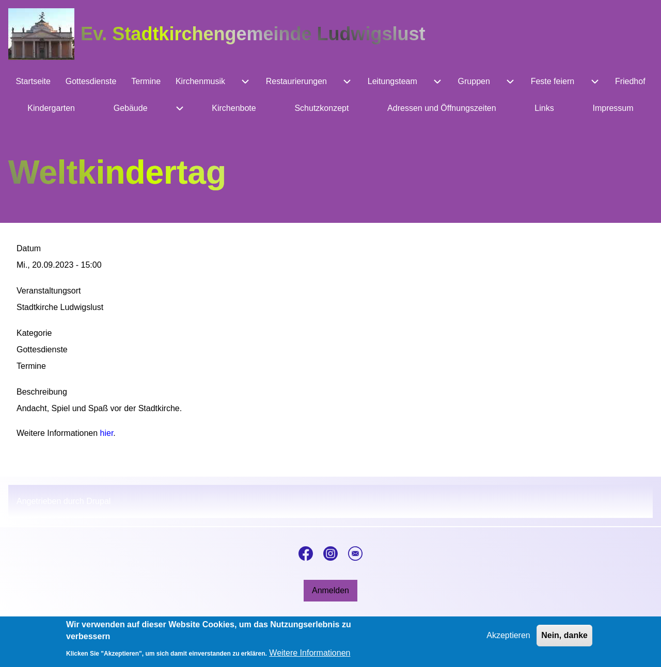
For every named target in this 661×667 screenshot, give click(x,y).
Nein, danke (564, 639)
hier (107, 433)
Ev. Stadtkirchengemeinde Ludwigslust (253, 33)
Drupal (98, 501)
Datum (29, 248)
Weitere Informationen (309, 657)
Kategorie (34, 333)
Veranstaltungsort (49, 290)
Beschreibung (42, 391)
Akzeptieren (508, 639)
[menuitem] (33, 81)
